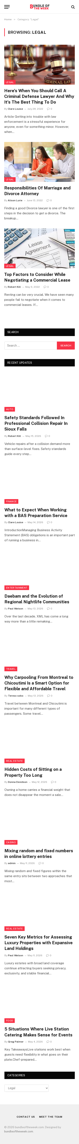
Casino (11, 842)
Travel (11, 669)
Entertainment (16, 587)
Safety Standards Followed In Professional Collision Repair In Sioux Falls (36, 423)
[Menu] (7, 7)
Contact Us (26, 1116)
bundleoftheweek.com (18, 1131)
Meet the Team (50, 1116)
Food (9, 1020)
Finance (11, 501)
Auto (9, 409)
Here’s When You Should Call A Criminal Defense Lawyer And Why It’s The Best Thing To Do (39, 96)
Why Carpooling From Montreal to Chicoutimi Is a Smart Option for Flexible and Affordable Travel (38, 683)
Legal (10, 82)
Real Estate (14, 761)
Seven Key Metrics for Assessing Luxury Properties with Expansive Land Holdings (38, 943)
